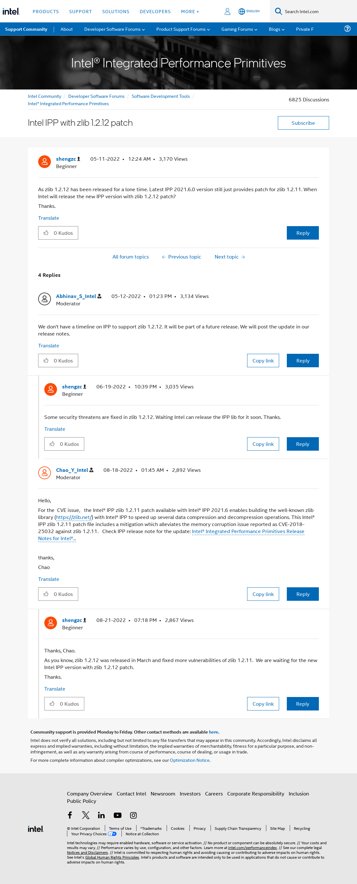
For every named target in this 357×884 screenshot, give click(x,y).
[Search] (278, 11)
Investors (190, 793)
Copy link (263, 360)
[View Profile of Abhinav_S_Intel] (78, 296)
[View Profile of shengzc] (68, 159)
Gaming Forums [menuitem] (237, 28)
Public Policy (81, 800)
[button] (46, 232)
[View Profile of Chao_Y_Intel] (74, 470)
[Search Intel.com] (319, 11)
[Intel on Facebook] (69, 816)
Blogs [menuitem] (274, 28)
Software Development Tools (161, 95)
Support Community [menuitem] (26, 28)
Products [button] (46, 11)
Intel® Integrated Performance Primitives (68, 103)
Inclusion (299, 793)
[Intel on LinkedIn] (101, 816)
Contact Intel (131, 793)
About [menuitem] (67, 28)
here (213, 731)
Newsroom (163, 793)
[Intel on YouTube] (117, 816)
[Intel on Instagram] (133, 816)
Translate (48, 217)
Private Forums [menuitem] (311, 28)
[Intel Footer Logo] (36, 828)
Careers (214, 793)
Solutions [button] (115, 11)
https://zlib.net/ (74, 517)
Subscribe (303, 122)
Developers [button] (155, 11)
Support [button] (80, 11)
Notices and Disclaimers (87, 852)
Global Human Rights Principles (112, 857)
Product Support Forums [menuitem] (181, 28)
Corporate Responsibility (255, 793)
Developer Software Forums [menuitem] (112, 28)
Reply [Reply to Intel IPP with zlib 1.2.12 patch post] (303, 232)
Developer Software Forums (96, 95)
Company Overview (89, 793)
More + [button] (190, 11)
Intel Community (44, 95)
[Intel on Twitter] (85, 816)
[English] (249, 11)
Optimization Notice (190, 759)
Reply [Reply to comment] (303, 360)
